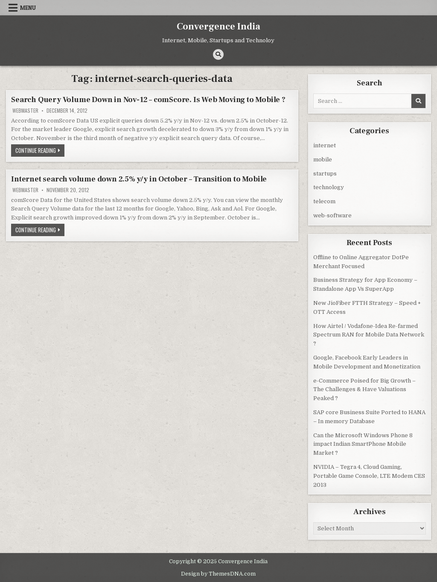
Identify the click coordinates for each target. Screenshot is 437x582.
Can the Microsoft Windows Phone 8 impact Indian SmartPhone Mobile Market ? (363, 444)
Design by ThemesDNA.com (218, 573)
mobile (322, 159)
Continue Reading (39, 151)
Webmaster (25, 110)
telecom (324, 201)
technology (328, 187)
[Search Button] (218, 54)
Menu (28, 7)
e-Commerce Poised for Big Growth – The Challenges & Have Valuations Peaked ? (364, 389)
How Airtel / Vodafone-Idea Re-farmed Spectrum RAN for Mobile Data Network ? (368, 334)
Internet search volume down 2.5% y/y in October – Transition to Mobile (139, 179)
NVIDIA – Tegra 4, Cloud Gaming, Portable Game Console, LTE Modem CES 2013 (369, 475)
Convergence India (218, 26)
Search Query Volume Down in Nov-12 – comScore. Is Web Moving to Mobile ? (148, 100)
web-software (332, 215)
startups (325, 173)
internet (324, 145)
